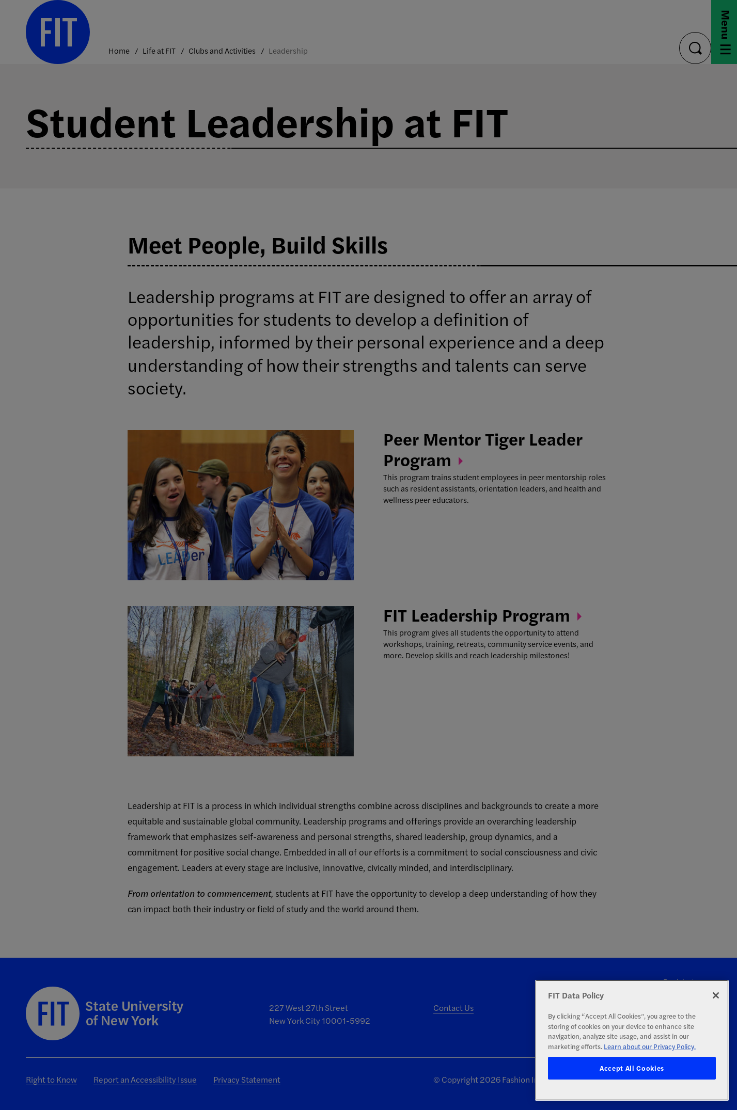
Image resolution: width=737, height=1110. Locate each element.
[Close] (715, 995)
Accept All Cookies (632, 1068)
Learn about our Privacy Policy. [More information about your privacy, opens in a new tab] (650, 1046)
